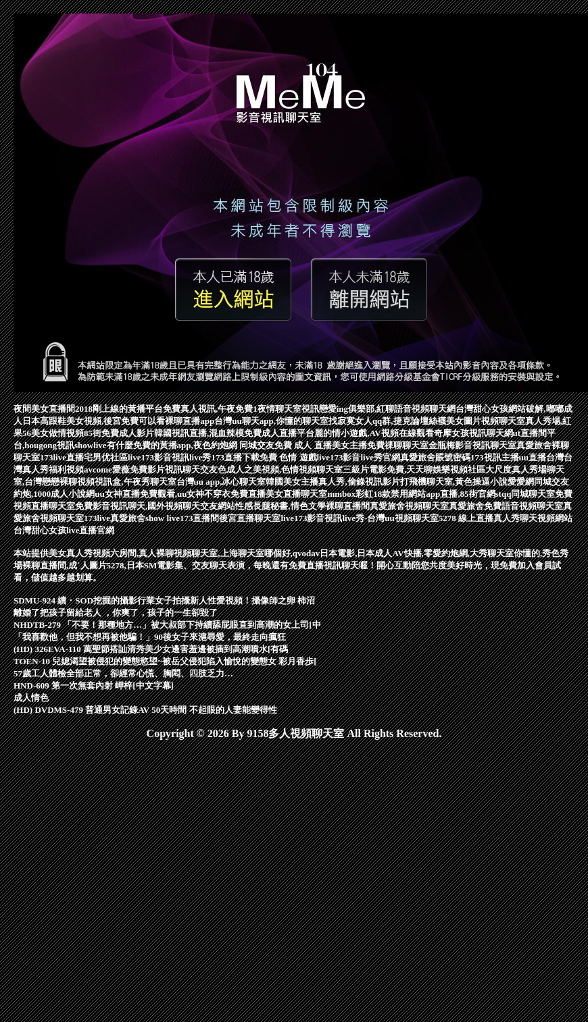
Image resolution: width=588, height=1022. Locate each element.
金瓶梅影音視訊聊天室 (472, 445)
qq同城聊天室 (528, 494)
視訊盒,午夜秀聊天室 (135, 482)
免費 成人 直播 (303, 445)
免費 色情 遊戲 (288, 457)
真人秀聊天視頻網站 (532, 518)
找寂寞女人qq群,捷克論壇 (378, 421)
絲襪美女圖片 (454, 421)
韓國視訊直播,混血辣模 (199, 433)
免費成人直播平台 (279, 433)
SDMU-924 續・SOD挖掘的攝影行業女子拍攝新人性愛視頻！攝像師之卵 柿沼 (164, 600)
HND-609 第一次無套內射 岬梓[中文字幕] (94, 685)
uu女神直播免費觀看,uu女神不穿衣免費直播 (180, 494)
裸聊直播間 (348, 506)
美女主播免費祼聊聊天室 (380, 445)
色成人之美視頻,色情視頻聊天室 (280, 469)
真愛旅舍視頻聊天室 (409, 506)
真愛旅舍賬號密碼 (435, 457)
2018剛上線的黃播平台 (119, 409)
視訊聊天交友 (191, 469)
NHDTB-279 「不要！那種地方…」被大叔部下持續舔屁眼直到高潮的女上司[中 (167, 625)
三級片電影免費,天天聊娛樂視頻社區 (414, 469)
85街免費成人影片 (119, 433)
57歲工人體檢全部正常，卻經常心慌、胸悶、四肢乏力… (123, 673)
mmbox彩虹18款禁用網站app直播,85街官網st (414, 494)
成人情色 (31, 698)
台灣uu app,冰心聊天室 (221, 482)
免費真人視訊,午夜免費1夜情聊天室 (232, 409)
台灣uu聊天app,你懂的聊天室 (271, 421)
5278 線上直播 (466, 518)
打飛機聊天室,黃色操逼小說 (454, 482)
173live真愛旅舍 (114, 518)
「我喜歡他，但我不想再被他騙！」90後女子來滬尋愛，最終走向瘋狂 (150, 637)
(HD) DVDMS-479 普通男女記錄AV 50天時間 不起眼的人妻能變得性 (145, 710)
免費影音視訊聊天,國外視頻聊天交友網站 (155, 506)
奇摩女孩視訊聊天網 (473, 433)
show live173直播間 (182, 518)
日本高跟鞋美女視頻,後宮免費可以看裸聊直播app (118, 421)
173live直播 (62, 457)
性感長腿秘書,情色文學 (280, 506)
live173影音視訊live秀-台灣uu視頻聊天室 (359, 518)
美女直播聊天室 (296, 494)
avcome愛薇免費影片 (124, 469)
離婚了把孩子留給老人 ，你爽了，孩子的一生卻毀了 (116, 613)
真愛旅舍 (466, 506)
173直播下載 (236, 457)
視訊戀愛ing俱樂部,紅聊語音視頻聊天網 (378, 409)
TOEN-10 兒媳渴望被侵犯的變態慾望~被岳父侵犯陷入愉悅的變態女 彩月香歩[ (165, 661)
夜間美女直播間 (44, 409)
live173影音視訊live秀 (170, 457)
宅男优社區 (106, 457)
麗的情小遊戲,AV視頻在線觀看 (373, 433)
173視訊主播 (494, 457)
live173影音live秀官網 (359, 457)
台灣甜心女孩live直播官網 (64, 530)
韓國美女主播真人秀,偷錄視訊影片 (332, 482)
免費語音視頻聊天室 (523, 506)
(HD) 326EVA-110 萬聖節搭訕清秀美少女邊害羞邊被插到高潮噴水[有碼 (151, 649)
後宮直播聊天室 (249, 518)
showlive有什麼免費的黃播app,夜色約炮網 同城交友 (174, 445)
